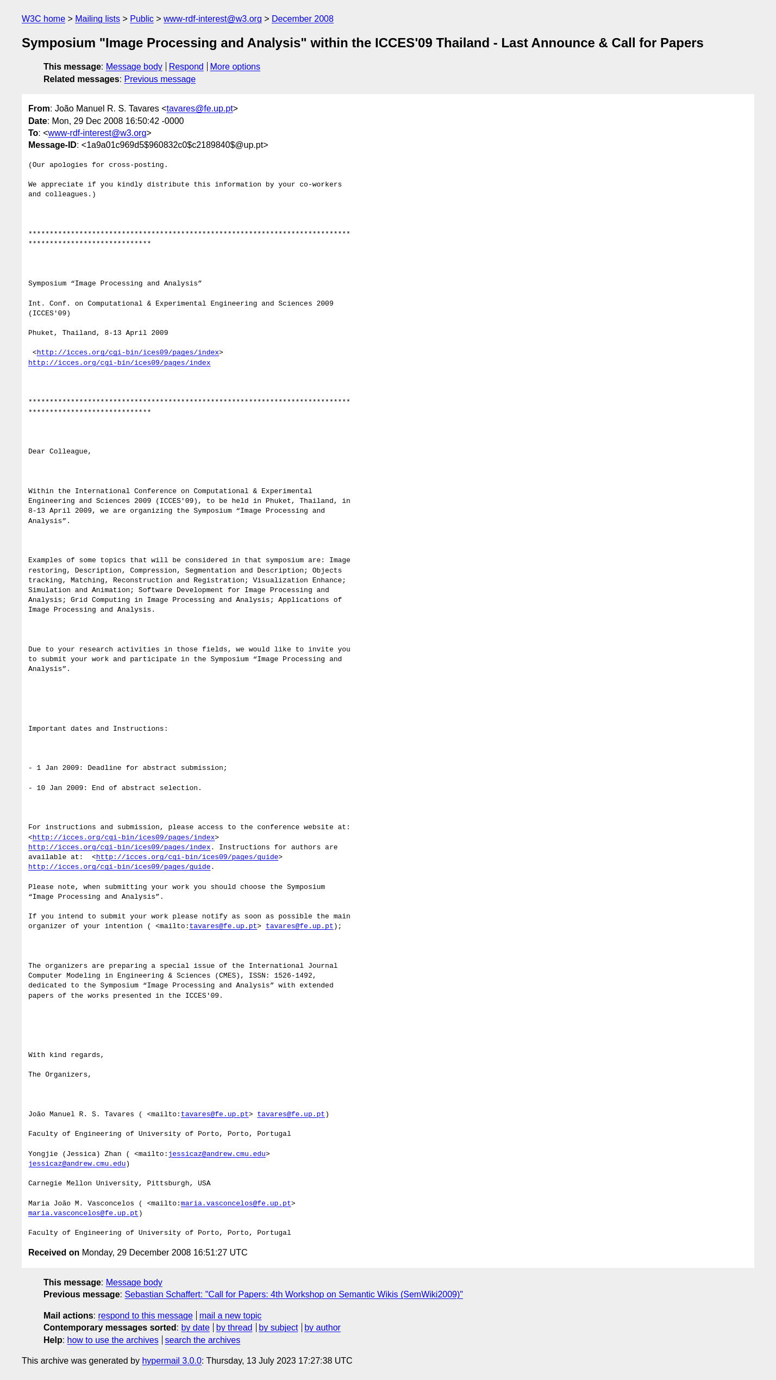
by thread (234, 1327)
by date (195, 1327)
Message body (134, 66)
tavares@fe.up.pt (199, 108)
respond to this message (145, 1315)
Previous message (160, 79)
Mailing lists (97, 18)
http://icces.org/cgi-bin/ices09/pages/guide (187, 857)
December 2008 (303, 18)
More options (235, 66)
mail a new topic (230, 1315)
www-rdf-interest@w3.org (213, 18)
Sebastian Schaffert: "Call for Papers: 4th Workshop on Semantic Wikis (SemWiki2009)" (293, 1294)
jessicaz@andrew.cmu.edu (216, 1154)
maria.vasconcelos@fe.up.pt (236, 1204)
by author (322, 1327)
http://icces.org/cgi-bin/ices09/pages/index (128, 353)
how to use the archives (113, 1340)
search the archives (203, 1340)
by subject (278, 1327)
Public (142, 18)
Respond (186, 66)
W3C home (43, 18)
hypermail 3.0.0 (171, 1360)
